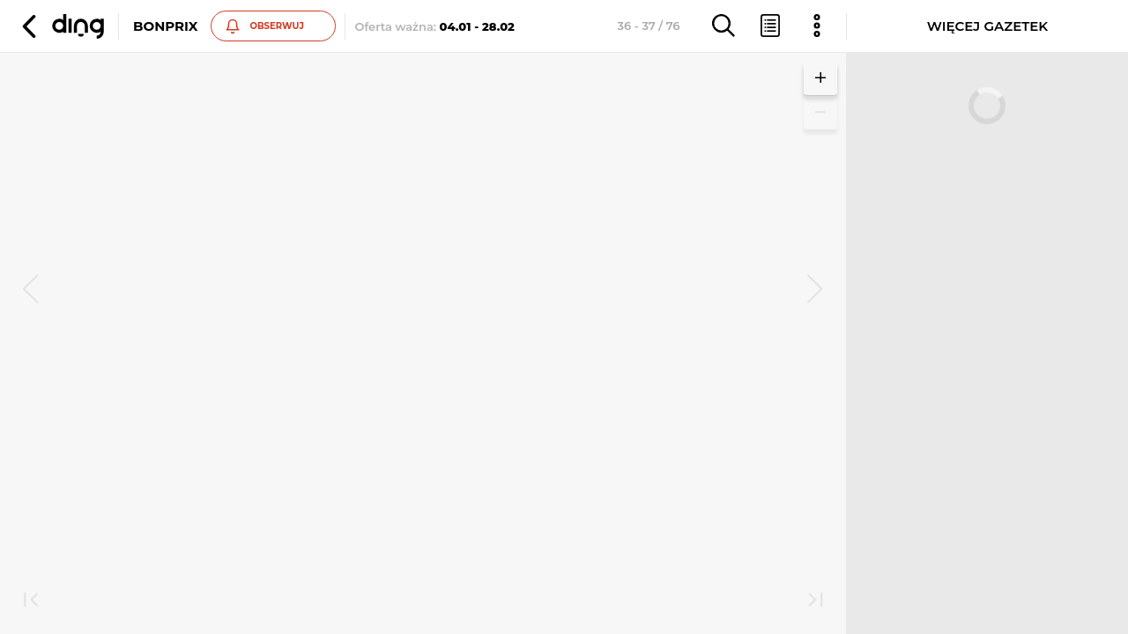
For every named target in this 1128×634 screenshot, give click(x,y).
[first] (31, 601)
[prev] (31, 290)
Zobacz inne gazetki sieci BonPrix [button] (211, 360)
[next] (815, 290)
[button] (61, 26)
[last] (815, 601)
